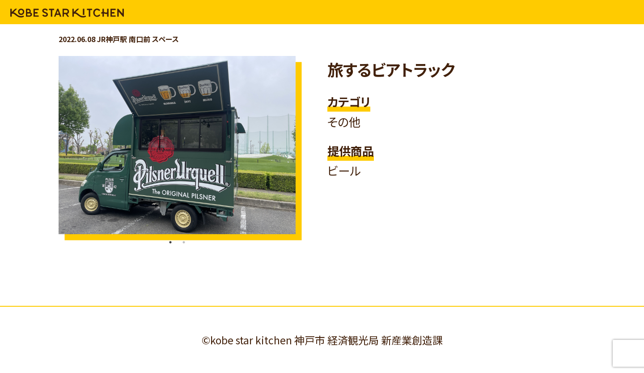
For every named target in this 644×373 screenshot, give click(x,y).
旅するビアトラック (391, 69)
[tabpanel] (177, 145)
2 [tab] (183, 242)
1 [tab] (170, 242)
